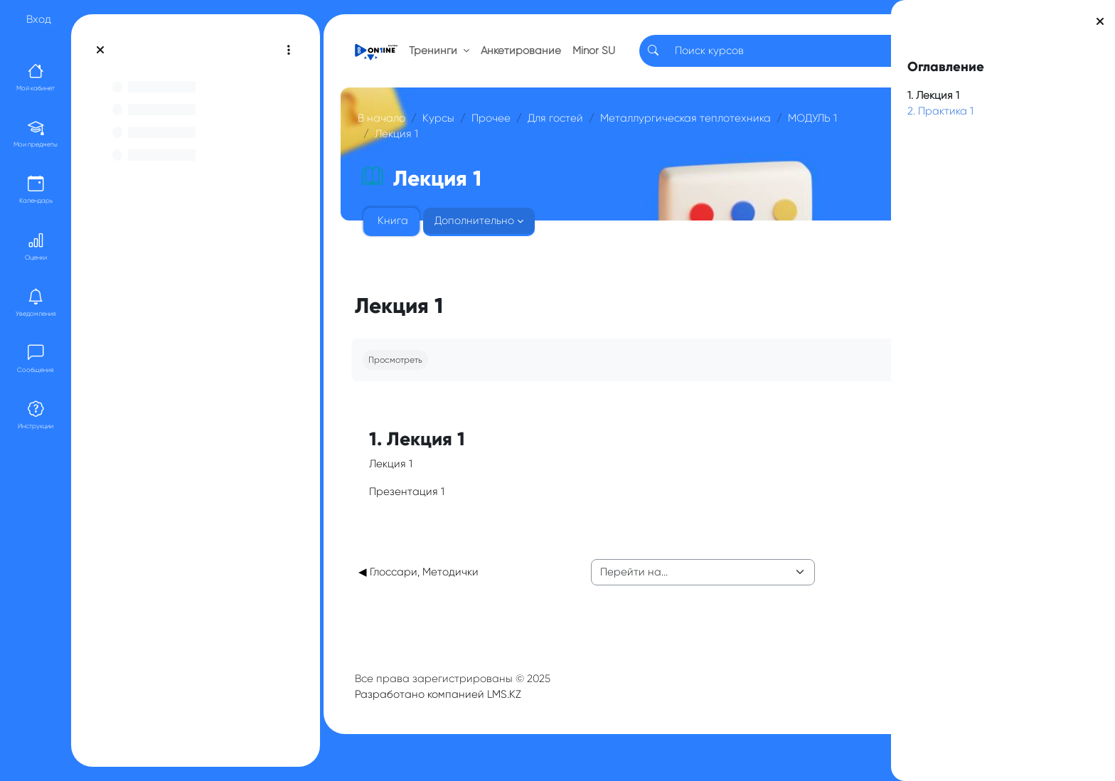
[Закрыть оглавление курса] (100, 49)
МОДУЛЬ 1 (596, 150)
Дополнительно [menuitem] (484, 236)
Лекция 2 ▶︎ (810, 588)
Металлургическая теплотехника (470, 150)
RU (813, 58)
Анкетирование (531, 58)
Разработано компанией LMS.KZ (448, 710)
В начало (391, 133)
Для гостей (565, 133)
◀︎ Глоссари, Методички (428, 588)
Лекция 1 (660, 150)
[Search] (723, 59)
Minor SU (595, 58)
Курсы (448, 133)
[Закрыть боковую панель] (1100, 21)
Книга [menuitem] (403, 236)
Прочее (501, 133)
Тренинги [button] (444, 58)
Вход (38, 19)
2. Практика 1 (940, 111)
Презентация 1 (416, 507)
